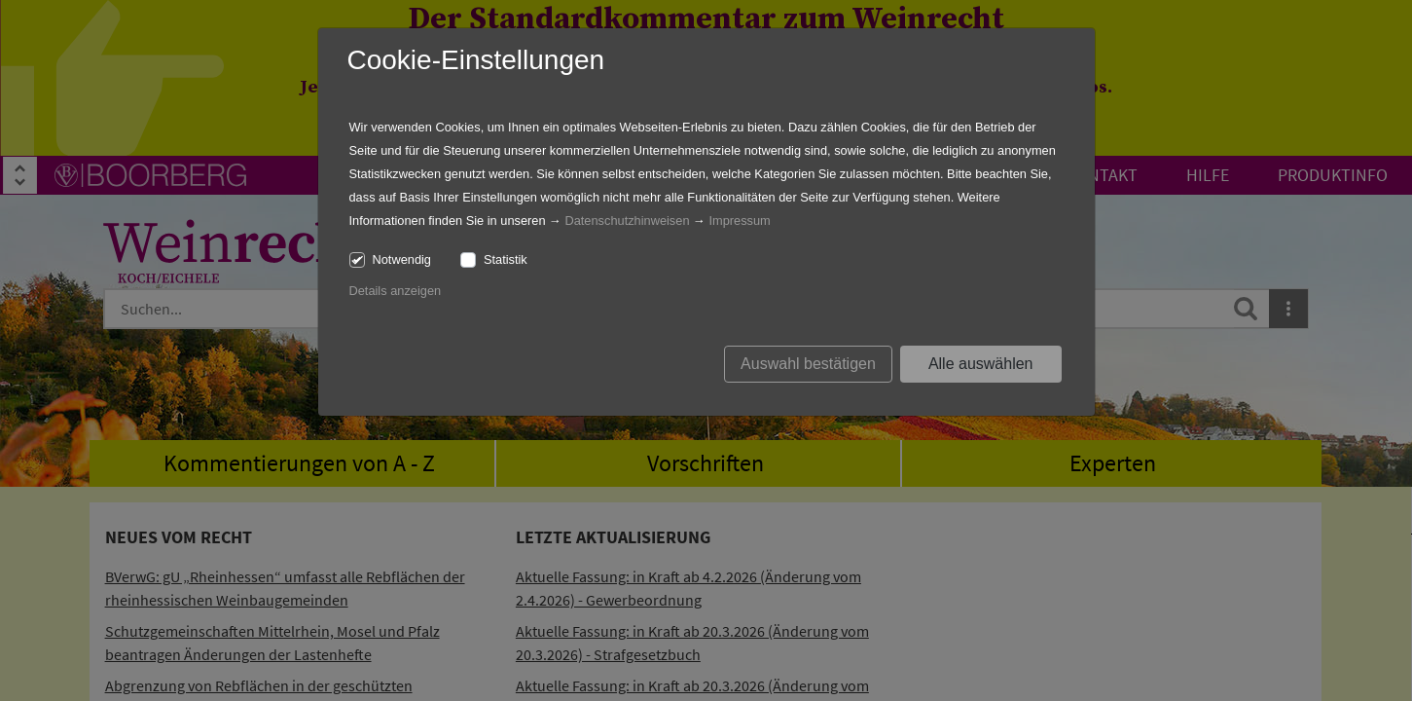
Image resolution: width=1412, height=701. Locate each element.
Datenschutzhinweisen (626, 220)
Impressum (739, 220)
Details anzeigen (395, 290)
